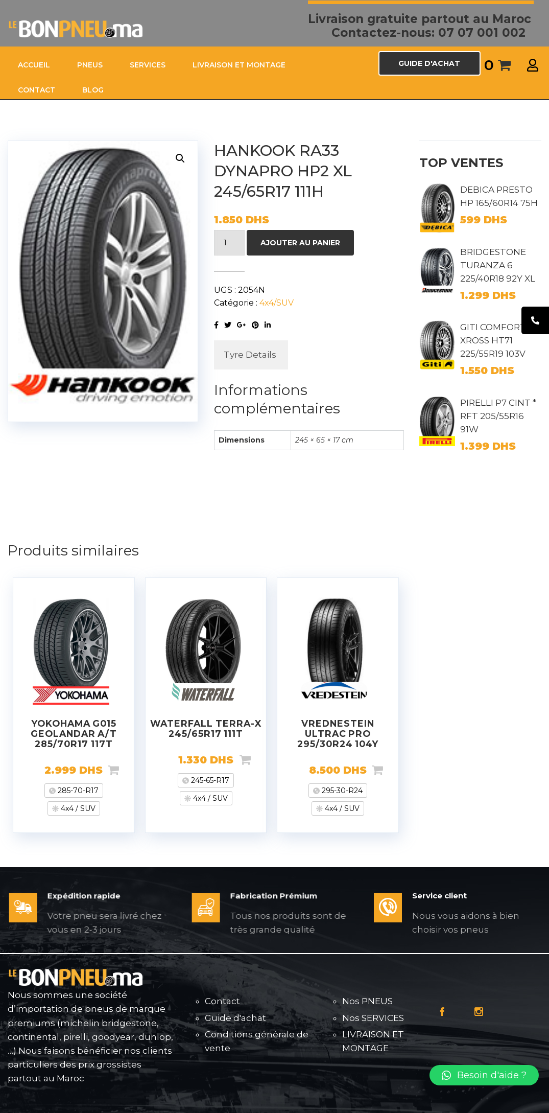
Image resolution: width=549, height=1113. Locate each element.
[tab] (250, 355)
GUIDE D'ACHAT (429, 63)
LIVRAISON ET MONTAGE (239, 64)
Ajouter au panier (300, 242)
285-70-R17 (77, 790)
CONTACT (36, 90)
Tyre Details (250, 355)
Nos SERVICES (373, 1018)
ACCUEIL (34, 64)
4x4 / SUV (77, 808)
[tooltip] (535, 320)
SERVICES (147, 64)
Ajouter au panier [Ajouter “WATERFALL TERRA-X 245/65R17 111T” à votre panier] (261, 760)
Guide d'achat (235, 1018)
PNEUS (90, 64)
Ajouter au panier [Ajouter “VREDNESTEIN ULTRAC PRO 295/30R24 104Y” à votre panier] (393, 770)
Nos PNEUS (367, 1001)
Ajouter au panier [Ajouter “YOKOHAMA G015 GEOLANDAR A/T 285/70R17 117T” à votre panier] (129, 770)
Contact (222, 1001)
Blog (93, 90)
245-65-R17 (209, 780)
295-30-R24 (341, 790)
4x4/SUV (276, 303)
